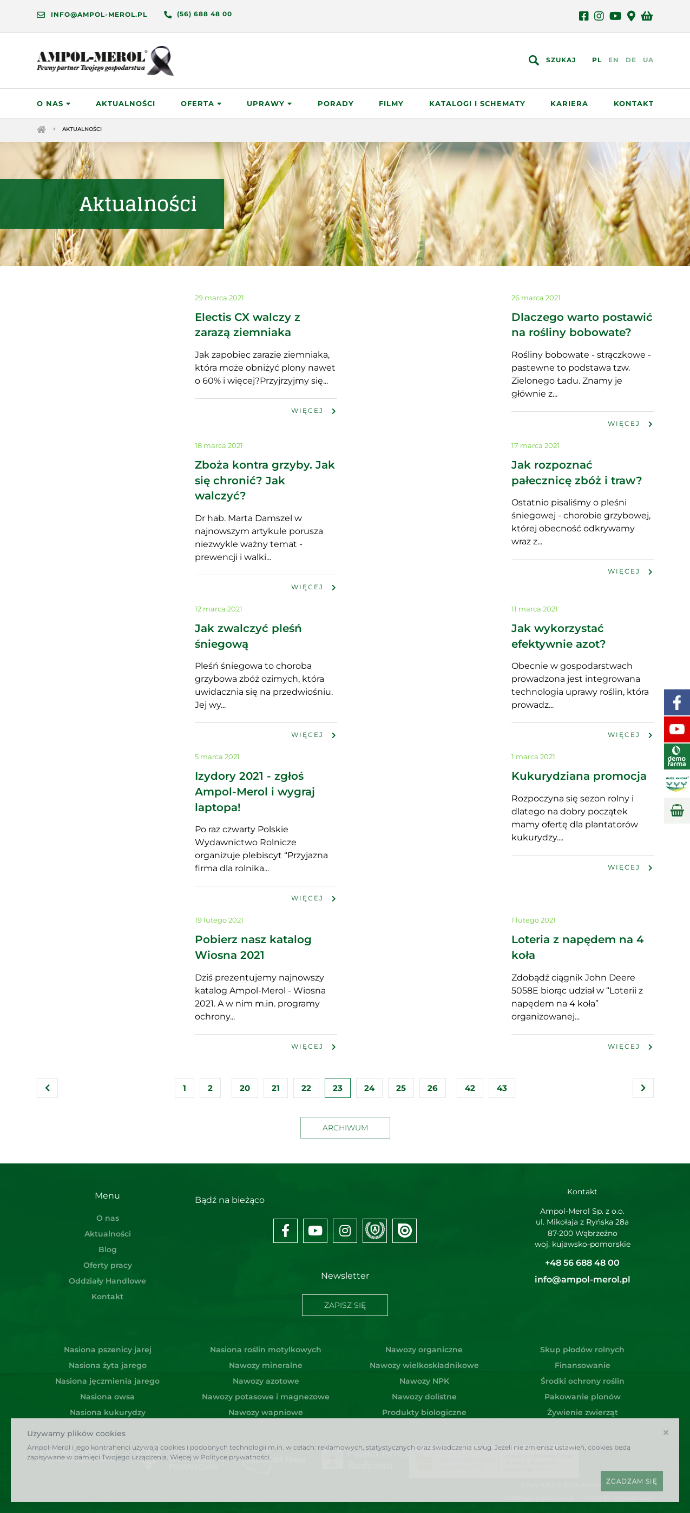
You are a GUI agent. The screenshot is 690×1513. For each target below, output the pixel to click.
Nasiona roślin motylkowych (265, 1344)
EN (613, 61)
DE (631, 61)
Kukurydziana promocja (579, 780)
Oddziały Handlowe (107, 1283)
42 (470, 1091)
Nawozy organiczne (424, 1344)
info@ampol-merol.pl (99, 14)
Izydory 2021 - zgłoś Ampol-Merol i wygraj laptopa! (255, 796)
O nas (54, 106)
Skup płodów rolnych (582, 1344)
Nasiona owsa (107, 1391)
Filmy (391, 106)
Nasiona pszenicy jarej (108, 1344)
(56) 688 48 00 (204, 14)
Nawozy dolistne (424, 1391)
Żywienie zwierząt (582, 1407)
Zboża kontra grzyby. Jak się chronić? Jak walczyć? (265, 486)
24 (369, 1091)
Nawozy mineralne (266, 1360)
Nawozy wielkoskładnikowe (424, 1360)
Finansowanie (582, 1360)
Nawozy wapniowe (265, 1407)
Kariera (569, 106)
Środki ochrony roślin (583, 1375)
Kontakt (634, 106)
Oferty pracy (107, 1268)
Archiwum (345, 1130)
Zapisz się (345, 1303)
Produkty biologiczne (424, 1407)
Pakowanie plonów (582, 1391)
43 (502, 1091)
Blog (107, 1252)
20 (245, 1091)
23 (338, 1091)
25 (401, 1091)
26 (433, 1091)
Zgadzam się (632, 1481)
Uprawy (269, 106)
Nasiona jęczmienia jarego (107, 1375)
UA (648, 61)
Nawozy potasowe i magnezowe (266, 1391)
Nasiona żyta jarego (108, 1360)
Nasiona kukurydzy (108, 1407)
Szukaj (561, 61)
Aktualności (125, 106)
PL (597, 61)
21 (276, 1091)
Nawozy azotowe (266, 1375)
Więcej (314, 417)
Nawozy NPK (424, 1375)
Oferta (201, 106)
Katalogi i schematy (477, 106)
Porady (336, 106)
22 (306, 1091)
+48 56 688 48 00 (582, 1267)
